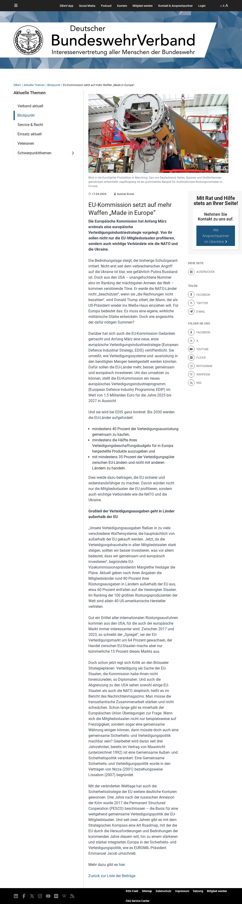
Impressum (182, 891)
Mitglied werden (143, 5)
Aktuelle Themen (34, 85)
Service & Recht (30, 124)
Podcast (106, 5)
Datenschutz (163, 891)
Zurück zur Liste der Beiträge (111, 876)
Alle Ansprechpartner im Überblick (215, 235)
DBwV (17, 85)
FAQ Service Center (137, 901)
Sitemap (147, 891)
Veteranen (26, 143)
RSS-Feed (132, 891)
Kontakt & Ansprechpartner (175, 5)
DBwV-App (66, 5)
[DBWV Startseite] (115, 40)
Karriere (122, 5)
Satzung (198, 891)
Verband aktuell (30, 106)
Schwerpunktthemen (34, 153)
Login (202, 5)
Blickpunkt (53, 85)
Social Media (87, 5)
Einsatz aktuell (30, 134)
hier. (122, 864)
